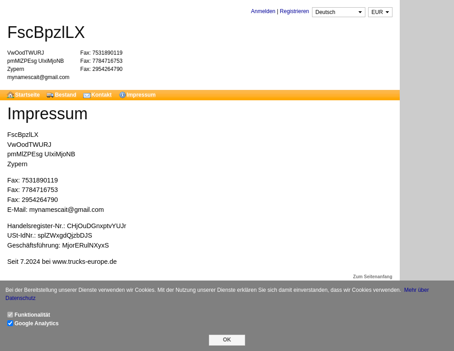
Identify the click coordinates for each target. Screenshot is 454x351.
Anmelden (263, 11)
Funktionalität (32, 315)
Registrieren (294, 11)
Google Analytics (36, 323)
